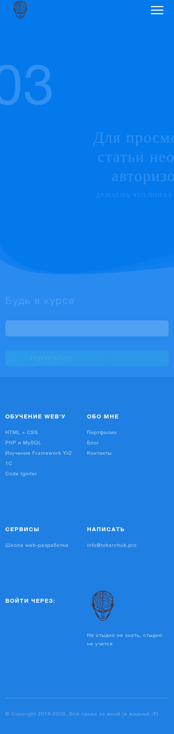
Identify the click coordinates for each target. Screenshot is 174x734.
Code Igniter (21, 473)
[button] (14, 619)
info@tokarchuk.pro (112, 545)
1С (8, 463)
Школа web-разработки (37, 545)
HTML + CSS (21, 432)
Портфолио (102, 432)
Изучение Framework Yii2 (38, 453)
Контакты (99, 453)
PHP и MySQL (23, 442)
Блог (93, 442)
